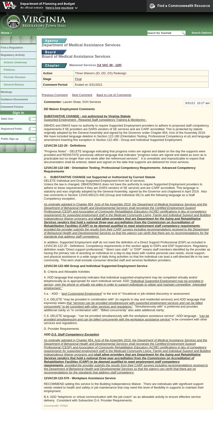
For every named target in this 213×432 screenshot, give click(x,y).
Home (5, 33)
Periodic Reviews (15, 77)
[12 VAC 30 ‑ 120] (109, 65)
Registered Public (11, 128)
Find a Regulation (12, 47)
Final (78, 79)
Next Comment (82, 95)
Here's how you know (59, 7)
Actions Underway (15, 62)
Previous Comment (55, 95)
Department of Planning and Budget (47, 3)
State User (7, 118)
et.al (187, 136)
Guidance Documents (14, 99)
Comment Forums (12, 106)
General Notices (14, 84)
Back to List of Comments (114, 95)
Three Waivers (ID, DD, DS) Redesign (100, 73)
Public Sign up (9, 138)
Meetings (6, 92)
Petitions (9, 69)
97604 (64, 405)
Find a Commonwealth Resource (180, 6)
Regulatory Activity (13, 54)
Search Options (202, 32)
